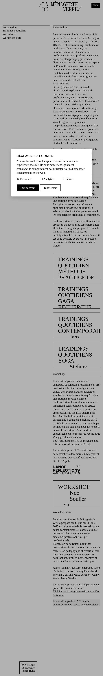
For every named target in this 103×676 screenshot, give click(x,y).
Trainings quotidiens (14, 30)
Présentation (10, 27)
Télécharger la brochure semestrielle (28, 667)
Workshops (9, 34)
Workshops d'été (12, 37)
